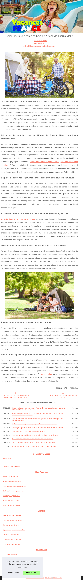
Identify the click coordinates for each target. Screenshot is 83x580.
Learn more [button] (22, 567)
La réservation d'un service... (13, 539)
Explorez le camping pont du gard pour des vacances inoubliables (34, 424)
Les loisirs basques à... (10, 554)
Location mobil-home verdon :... (14, 520)
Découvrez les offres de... (11, 535)
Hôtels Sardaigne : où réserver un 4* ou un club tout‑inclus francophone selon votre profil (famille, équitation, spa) (38, 408)
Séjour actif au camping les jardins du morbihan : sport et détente (34, 446)
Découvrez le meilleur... (11, 525)
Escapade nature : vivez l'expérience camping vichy (29, 431)
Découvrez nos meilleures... (12, 466)
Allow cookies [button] (31, 572)
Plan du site (7, 458)
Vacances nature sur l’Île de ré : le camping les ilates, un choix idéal (35, 435)
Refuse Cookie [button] (13, 572)
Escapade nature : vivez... (12, 500)
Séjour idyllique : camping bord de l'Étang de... (39, 46)
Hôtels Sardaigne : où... (11, 476)
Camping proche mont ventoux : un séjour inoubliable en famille (34, 442)
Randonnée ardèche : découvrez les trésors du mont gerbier (32, 439)
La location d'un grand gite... (12, 544)
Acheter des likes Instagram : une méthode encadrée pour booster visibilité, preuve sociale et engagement (38, 414)
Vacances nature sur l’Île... (12, 505)
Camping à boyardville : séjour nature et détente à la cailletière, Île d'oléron (37, 427)
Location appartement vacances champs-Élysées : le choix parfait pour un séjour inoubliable (37, 419)
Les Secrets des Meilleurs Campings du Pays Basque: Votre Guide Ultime (16, 396)
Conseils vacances (40, 41)
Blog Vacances (39, 43)
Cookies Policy (57, 578)
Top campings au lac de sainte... (14, 530)
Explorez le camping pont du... (13, 491)
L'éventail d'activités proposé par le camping (18, 219)
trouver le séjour (46, 374)
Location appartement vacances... (14, 486)
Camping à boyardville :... (11, 496)
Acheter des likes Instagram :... (13, 481)
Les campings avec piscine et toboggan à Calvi (63, 396)
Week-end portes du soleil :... (13, 515)
